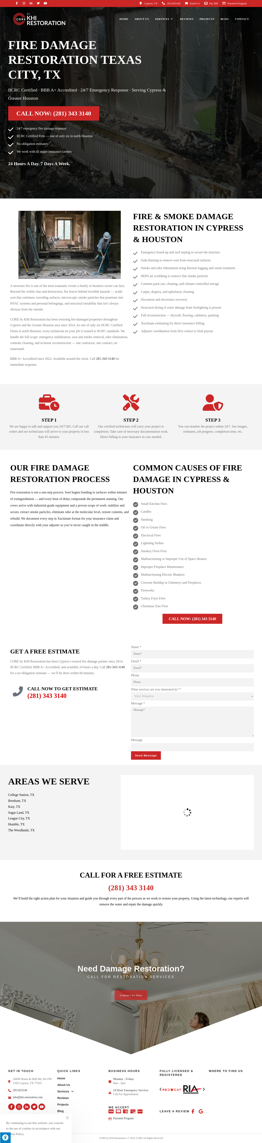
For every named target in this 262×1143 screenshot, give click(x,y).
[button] (160, 1089)
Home (61, 1078)
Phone (135, 675)
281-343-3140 (105, 358)
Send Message (146, 755)
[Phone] (192, 682)
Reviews (63, 1098)
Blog (60, 1111)
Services (65, 1091)
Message (138, 703)
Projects (63, 1104)
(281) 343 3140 (47, 695)
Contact (62, 1117)
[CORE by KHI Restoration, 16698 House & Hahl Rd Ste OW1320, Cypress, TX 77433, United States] (187, 812)
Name (136, 647)
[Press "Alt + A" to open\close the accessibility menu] (5, 1137)
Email (136, 661)
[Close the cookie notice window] (67, 1118)
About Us (63, 1085)
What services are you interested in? (156, 689)
